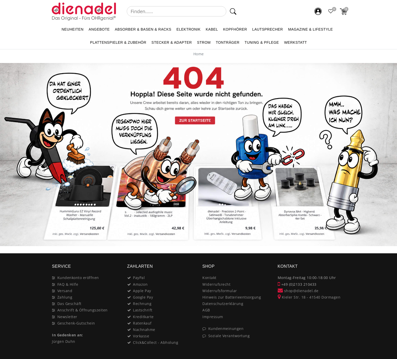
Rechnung (142, 303)
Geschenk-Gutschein (76, 323)
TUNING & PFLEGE (262, 42)
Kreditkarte (143, 316)
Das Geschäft (69, 303)
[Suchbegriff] (176, 11)
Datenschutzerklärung (222, 303)
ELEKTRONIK (188, 29)
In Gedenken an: (67, 335)
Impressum (212, 316)
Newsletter (67, 316)
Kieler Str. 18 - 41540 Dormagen (309, 297)
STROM (204, 42)
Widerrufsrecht (216, 284)
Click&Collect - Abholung (155, 342)
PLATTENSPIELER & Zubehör (118, 42)
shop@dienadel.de (298, 290)
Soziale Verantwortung (229, 335)
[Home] (198, 53)
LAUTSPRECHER (267, 29)
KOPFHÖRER (235, 29)
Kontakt (209, 277)
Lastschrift (142, 310)
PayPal (139, 277)
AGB (206, 310)
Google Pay (143, 297)
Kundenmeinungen (226, 328)
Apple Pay (142, 290)
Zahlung (65, 297)
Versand (65, 290)
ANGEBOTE (99, 29)
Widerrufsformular (219, 290)
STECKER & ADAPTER (171, 42)
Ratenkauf (142, 323)
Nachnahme (144, 329)
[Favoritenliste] (331, 11)
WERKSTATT (295, 42)
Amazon (140, 284)
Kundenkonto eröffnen (78, 277)
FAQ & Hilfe (67, 284)
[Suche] (233, 11)
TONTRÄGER (227, 42)
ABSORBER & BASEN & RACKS (143, 29)
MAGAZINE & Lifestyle (310, 29)
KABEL (212, 29)
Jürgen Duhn (63, 341)
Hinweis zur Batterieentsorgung (231, 297)
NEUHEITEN (72, 29)
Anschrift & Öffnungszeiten (82, 310)
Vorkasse (141, 336)
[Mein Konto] (318, 11)
